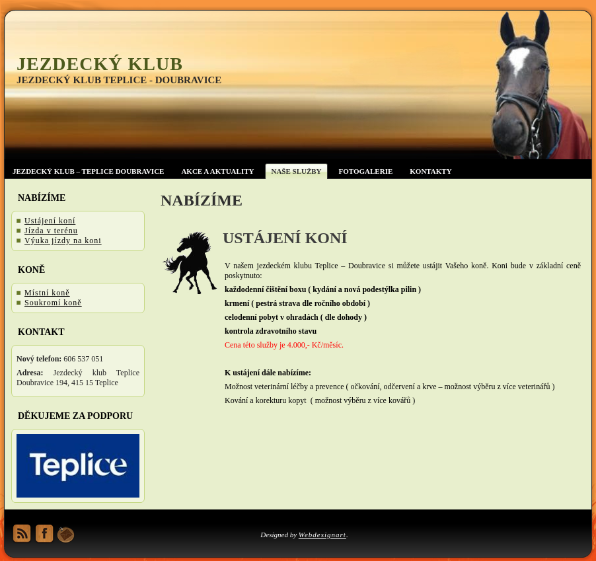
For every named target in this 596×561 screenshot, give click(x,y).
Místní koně (47, 292)
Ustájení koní (49, 220)
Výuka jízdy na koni (63, 240)
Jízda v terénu (51, 230)
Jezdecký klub (100, 64)
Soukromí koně (53, 302)
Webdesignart (322, 535)
